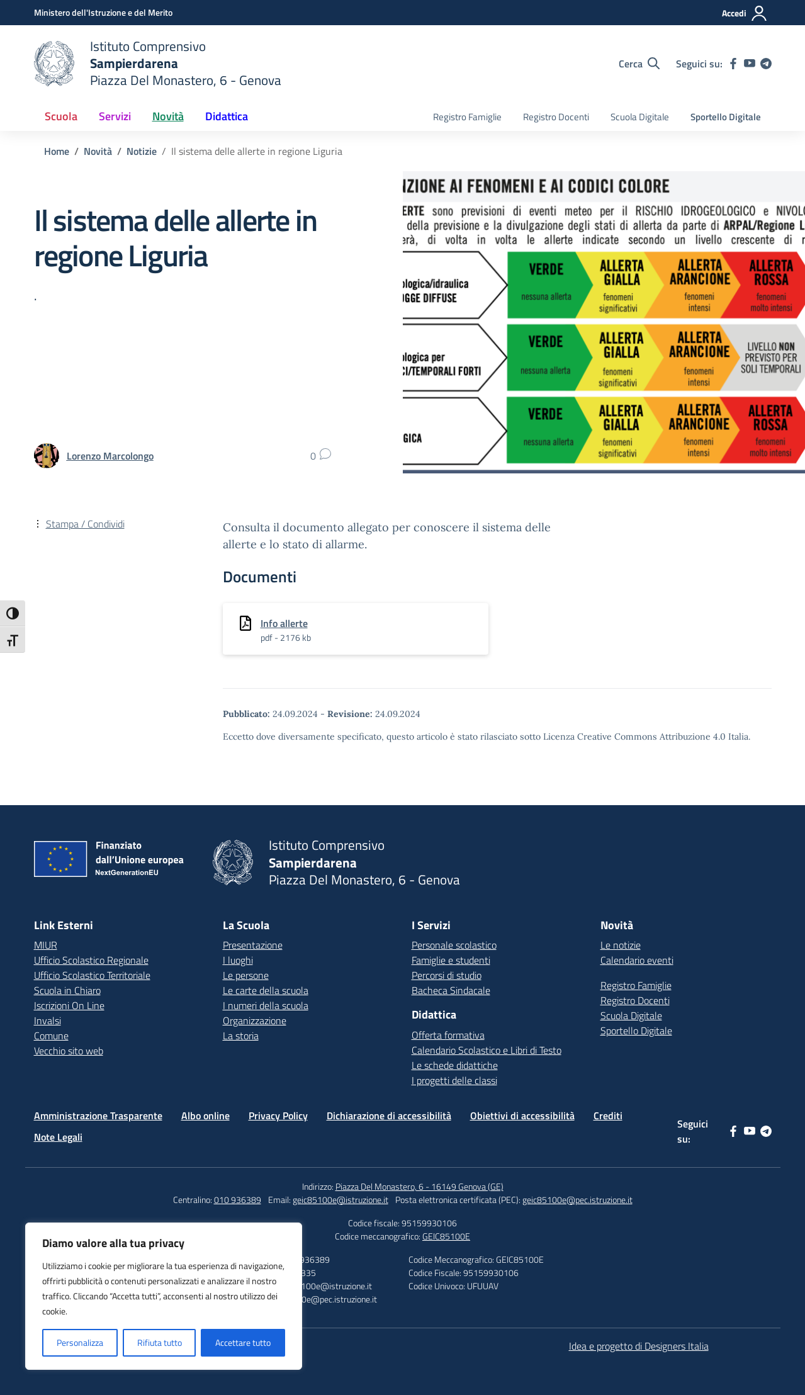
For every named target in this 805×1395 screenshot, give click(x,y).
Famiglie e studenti (451, 960)
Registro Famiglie (467, 117)
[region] (163, 1296)
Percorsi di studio (446, 975)
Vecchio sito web (68, 1050)
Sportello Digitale (725, 117)
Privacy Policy (278, 1115)
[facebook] (733, 63)
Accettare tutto (243, 1342)
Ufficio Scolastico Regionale (91, 960)
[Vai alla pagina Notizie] (142, 151)
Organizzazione (254, 1020)
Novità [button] (168, 116)
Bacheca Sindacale (451, 990)
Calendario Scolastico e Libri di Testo (486, 1050)
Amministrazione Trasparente (98, 1115)
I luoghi (238, 960)
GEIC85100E (446, 1236)
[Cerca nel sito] (639, 63)
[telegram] (766, 63)
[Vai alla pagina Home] (56, 151)
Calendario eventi (636, 960)
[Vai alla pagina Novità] (98, 151)
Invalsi (47, 1020)
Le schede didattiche (455, 1065)
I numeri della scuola (265, 1005)
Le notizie (620, 944)
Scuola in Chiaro (67, 990)
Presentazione (253, 944)
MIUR (45, 944)
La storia (241, 1035)
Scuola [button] (61, 116)
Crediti (608, 1115)
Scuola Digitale (640, 117)
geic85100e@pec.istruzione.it (577, 1199)
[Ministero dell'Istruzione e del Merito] (103, 12)
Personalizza (80, 1342)
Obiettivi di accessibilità (522, 1115)
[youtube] (749, 63)
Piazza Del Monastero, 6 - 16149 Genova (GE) (419, 1186)
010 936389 (237, 1199)
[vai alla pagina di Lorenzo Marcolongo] (110, 455)
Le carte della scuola (265, 990)
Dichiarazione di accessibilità (389, 1115)
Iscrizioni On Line (69, 1005)
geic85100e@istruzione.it (340, 1199)
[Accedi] (745, 13)
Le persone (246, 975)
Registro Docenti (556, 117)
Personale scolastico (454, 944)
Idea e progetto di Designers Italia (639, 1345)
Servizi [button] (115, 116)
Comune (51, 1035)
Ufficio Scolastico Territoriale (92, 975)
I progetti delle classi (454, 1080)
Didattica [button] (226, 116)
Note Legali (58, 1136)
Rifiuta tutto (159, 1342)
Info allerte (284, 623)
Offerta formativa (448, 1034)
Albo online (205, 1115)
